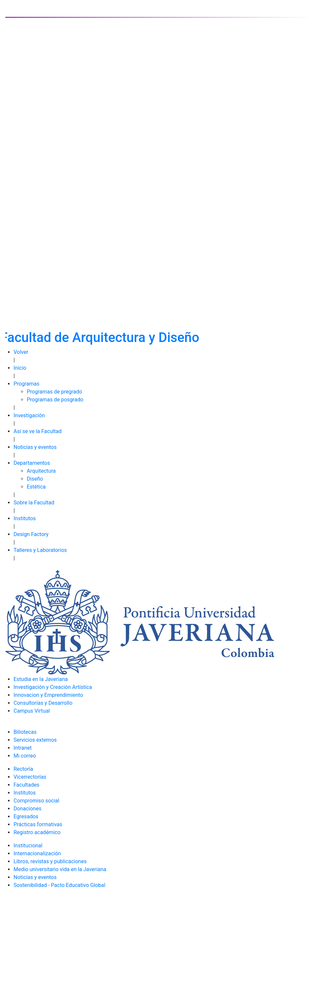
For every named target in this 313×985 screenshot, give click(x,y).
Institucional (28, 845)
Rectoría (23, 769)
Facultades (26, 785)
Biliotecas (25, 732)
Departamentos (32, 463)
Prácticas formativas (38, 824)
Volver (21, 352)
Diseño (35, 479)
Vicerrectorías (30, 777)
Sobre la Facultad (34, 502)
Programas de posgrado (55, 399)
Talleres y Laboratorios (40, 550)
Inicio (20, 368)
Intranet (23, 748)
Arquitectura (41, 471)
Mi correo (25, 756)
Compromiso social (36, 801)
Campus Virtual (32, 711)
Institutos (25, 518)
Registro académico (37, 832)
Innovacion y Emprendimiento (48, 695)
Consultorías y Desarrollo (43, 703)
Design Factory (31, 534)
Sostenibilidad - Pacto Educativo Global (59, 885)
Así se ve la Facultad (37, 431)
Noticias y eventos (35, 447)
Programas (26, 384)
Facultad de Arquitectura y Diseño (99, 337)
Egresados (26, 816)
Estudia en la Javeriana (41, 679)
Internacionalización (37, 853)
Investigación (29, 415)
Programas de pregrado (54, 392)
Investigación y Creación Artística (53, 687)
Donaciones (27, 808)
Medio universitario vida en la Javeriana (60, 869)
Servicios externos (35, 740)
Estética (36, 487)
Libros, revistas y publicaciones (50, 861)
